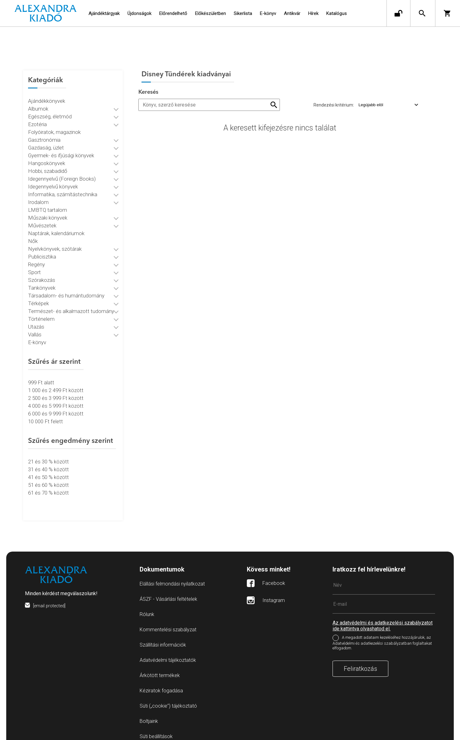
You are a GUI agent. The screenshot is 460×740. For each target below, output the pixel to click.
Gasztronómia (44, 134)
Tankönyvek (41, 282)
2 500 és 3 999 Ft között (56, 392)
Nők (33, 235)
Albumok (38, 103)
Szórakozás (41, 274)
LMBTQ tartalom (47, 204)
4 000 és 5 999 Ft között (56, 400)
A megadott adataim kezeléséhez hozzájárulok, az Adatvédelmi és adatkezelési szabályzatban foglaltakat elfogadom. (382, 630)
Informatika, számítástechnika (62, 188)
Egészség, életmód (50, 110)
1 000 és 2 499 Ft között (56, 384)
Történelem (41, 313)
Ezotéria (37, 118)
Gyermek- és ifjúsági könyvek (61, 149)
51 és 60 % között (48, 479)
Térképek (38, 297)
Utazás (36, 321)
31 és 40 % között (48, 463)
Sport (34, 266)
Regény (36, 258)
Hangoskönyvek (46, 157)
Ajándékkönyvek (46, 95)
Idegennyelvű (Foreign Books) (62, 173)
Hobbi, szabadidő (47, 165)
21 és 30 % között (48, 456)
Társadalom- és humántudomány (66, 290)
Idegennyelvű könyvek (53, 181)
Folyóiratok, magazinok (54, 126)
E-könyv (37, 336)
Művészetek (42, 219)
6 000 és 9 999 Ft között (56, 408)
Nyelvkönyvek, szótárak (55, 243)
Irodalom (38, 196)
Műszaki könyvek (47, 212)
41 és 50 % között (48, 471)
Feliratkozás (360, 657)
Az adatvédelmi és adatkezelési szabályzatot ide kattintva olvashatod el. (383, 614)
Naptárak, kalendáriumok (56, 227)
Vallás (34, 328)
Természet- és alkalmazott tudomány (71, 305)
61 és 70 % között (48, 487)
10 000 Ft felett (45, 415)
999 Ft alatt (41, 376)
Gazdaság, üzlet (46, 142)
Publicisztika (42, 251)
